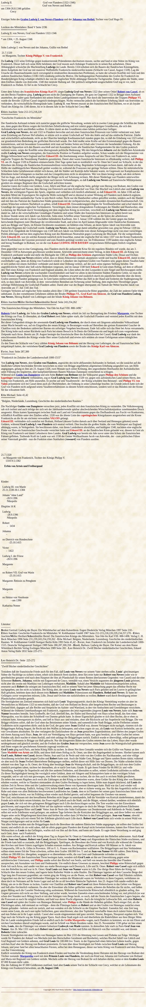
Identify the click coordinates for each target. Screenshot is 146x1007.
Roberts (5, 313)
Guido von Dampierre (28, 374)
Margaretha (26, 956)
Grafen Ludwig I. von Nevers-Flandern (41, 19)
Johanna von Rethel (83, 19)
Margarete (123, 313)
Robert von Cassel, (127, 91)
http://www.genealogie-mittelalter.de (87, 990)
